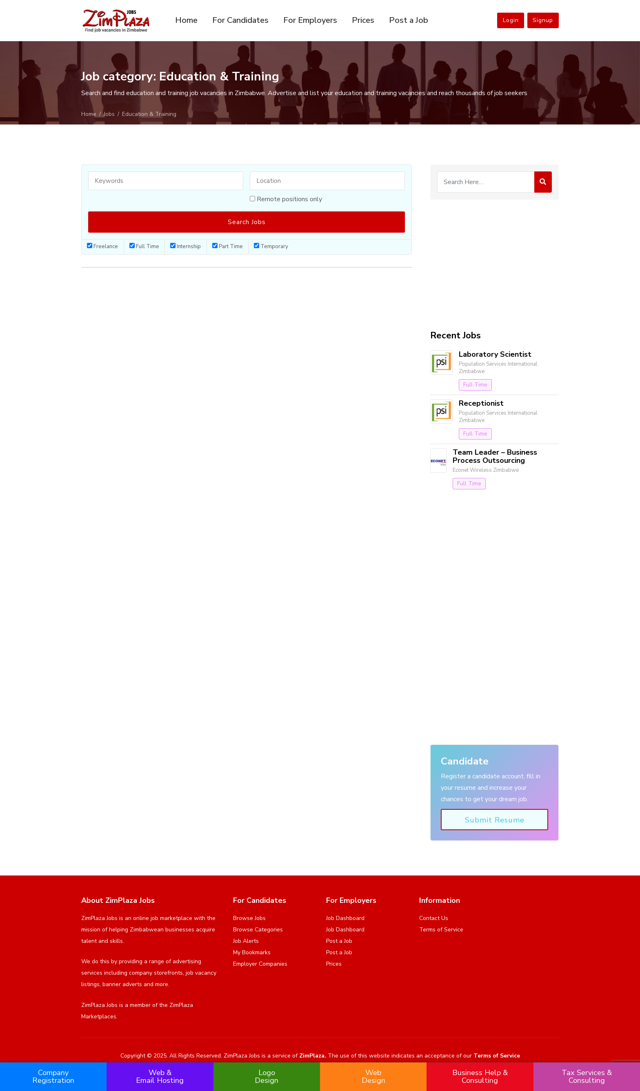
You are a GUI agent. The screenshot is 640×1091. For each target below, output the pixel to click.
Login (508, 20)
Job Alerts (246, 941)
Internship (185, 246)
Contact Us (433, 918)
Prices (363, 20)
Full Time (144, 246)
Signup (542, 20)
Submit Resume (494, 820)
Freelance (102, 246)
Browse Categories (258, 929)
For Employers (310, 20)
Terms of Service (441, 929)
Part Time (227, 246)
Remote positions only (289, 199)
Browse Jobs (249, 918)
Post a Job (408, 20)
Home (186, 20)
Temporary (271, 246)
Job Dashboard (345, 918)
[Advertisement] (494, 265)
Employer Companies (260, 964)
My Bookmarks (252, 952)
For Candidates (240, 20)
